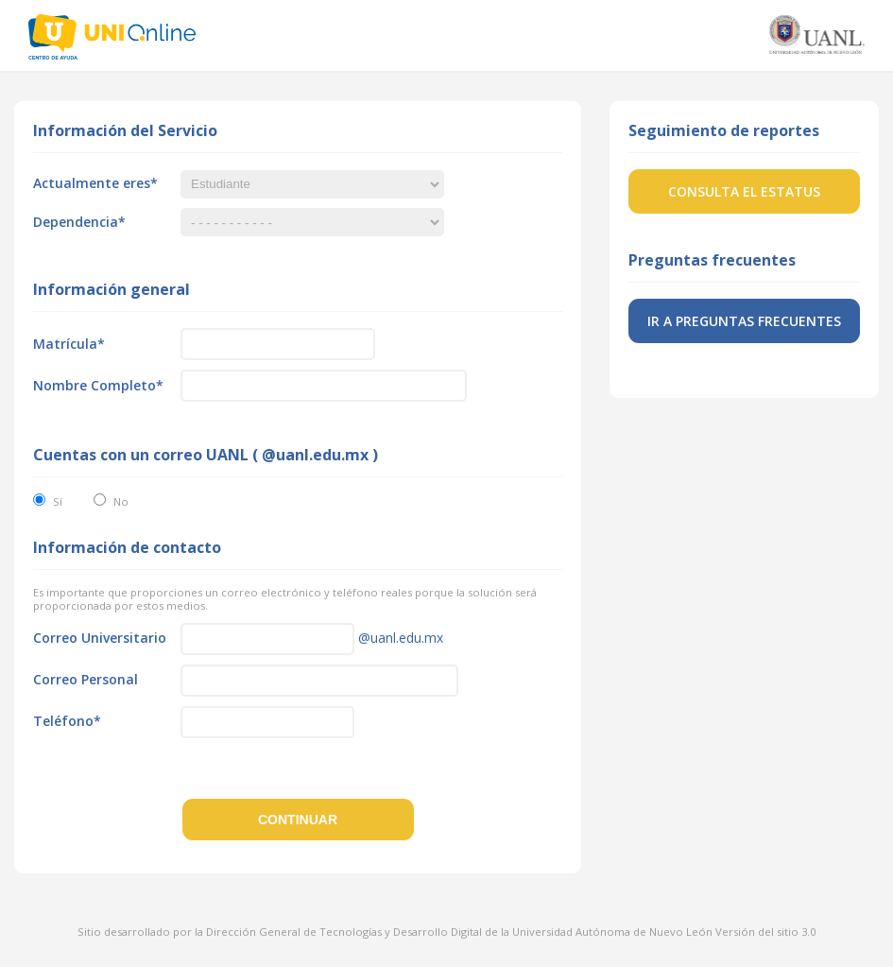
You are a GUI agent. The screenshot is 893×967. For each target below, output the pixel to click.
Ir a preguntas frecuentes (744, 321)
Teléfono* (67, 721)
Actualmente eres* (95, 183)
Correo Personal (85, 679)
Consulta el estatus (744, 191)
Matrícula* (69, 344)
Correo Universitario (99, 638)
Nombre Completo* (98, 385)
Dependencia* (79, 222)
